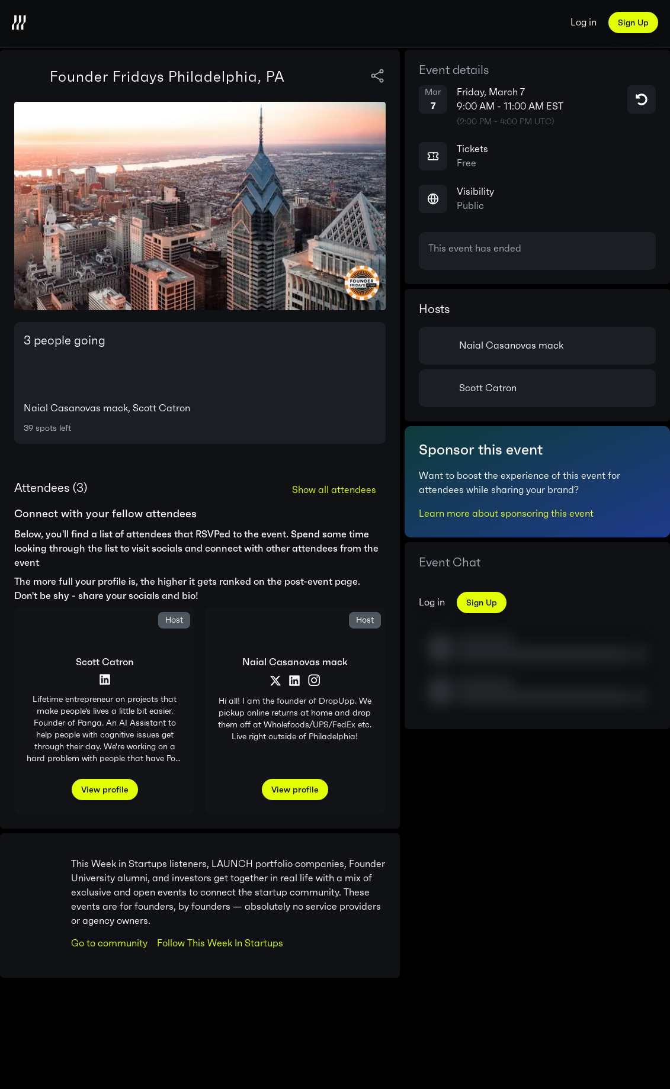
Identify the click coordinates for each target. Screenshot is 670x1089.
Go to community (109, 943)
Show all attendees (334, 489)
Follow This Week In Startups (220, 943)
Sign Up (633, 22)
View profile (105, 789)
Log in (583, 22)
